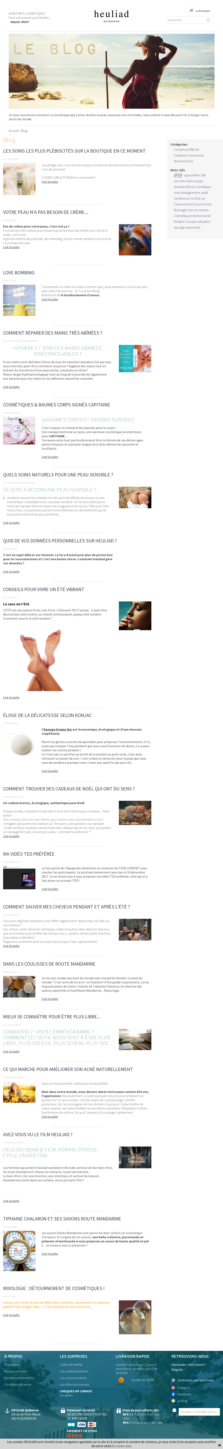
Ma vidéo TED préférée (29, 854)
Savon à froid (202, 204)
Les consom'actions (73, 1378)
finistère (179, 221)
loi (192, 198)
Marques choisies (15, 1371)
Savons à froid (183, 204)
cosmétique (203, 187)
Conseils (191, 221)
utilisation (204, 221)
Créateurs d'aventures (189, 155)
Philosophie (12, 1364)
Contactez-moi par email (192, 1380)
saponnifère (192, 175)
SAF (203, 175)
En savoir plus (121, 1446)
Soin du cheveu (198, 210)
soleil (204, 192)
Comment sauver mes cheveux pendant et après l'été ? (66, 906)
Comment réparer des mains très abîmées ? (52, 333)
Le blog (179, 1401)
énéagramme (190, 192)
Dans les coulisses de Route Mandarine (49, 964)
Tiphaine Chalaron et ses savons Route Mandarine (62, 1218)
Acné (207, 216)
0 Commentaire (30, 340)
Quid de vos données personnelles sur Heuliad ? (60, 540)
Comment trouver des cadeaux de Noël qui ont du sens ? (69, 788)
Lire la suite (50, 181)
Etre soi (200, 198)
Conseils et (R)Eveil (186, 149)
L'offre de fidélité (71, 1364)
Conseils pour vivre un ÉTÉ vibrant (43, 589)
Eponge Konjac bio (58, 729)
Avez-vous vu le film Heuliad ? (37, 1134)
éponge (179, 227)
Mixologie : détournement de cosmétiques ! (54, 1288)
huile (177, 192)
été (178, 175)
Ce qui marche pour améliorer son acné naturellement (68, 1069)
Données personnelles (19, 1378)
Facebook (181, 1394)
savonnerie (193, 227)
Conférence (182, 198)
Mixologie (180, 210)
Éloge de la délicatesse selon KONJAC (47, 715)
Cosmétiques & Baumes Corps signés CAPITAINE (56, 404)
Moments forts (183, 161)
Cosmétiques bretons (188, 216)
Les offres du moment (74, 1384)
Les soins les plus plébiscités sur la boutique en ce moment (74, 151)
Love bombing (19, 272)
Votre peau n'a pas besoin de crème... (45, 212)
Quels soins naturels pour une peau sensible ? (58, 474)
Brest (190, 187)
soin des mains (183, 181)
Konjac (199, 181)
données (180, 187)
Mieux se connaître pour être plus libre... (52, 1016)
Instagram (180, 1387)
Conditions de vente (17, 1384)
